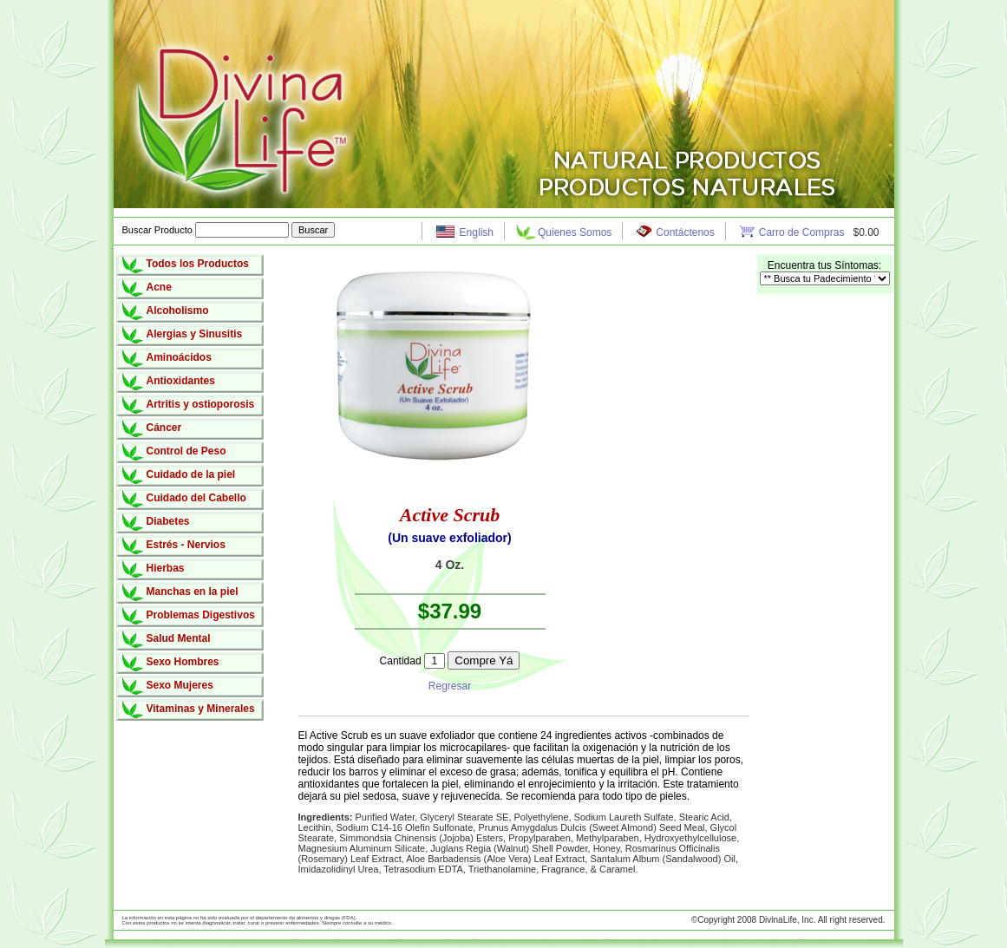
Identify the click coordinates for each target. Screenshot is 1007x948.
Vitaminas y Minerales (201, 709)
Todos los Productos (198, 264)
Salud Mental (179, 638)
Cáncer (164, 428)
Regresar (449, 686)
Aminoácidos (179, 357)
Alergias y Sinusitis (195, 334)
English (477, 232)
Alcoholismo (178, 310)
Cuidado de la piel (191, 474)
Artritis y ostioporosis (201, 404)
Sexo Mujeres (180, 685)
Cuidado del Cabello (196, 498)
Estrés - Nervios (186, 545)
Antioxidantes (181, 381)
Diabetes (168, 521)
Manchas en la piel (193, 591)
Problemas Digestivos (201, 615)
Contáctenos (685, 232)
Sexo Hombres (183, 662)
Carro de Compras (803, 232)
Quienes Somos (574, 232)
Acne (159, 287)
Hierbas (166, 568)
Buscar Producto (206, 230)
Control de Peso (186, 451)
